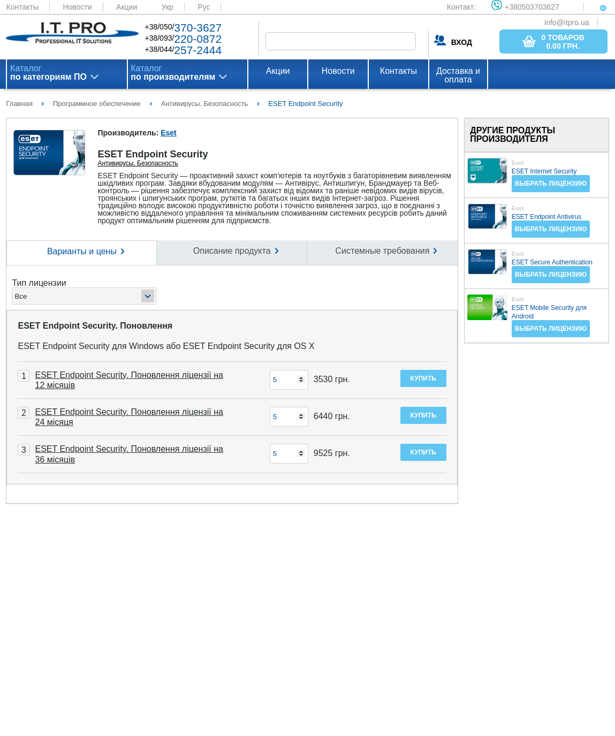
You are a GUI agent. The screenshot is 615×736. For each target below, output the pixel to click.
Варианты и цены (82, 251)
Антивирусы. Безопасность (137, 163)
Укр (167, 7)
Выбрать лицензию (551, 183)
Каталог (48, 72)
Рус (204, 7)
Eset (169, 132)
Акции (126, 7)
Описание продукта (232, 250)
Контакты (22, 7)
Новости (77, 7)
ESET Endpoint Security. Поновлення (95, 325)
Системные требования (383, 250)
